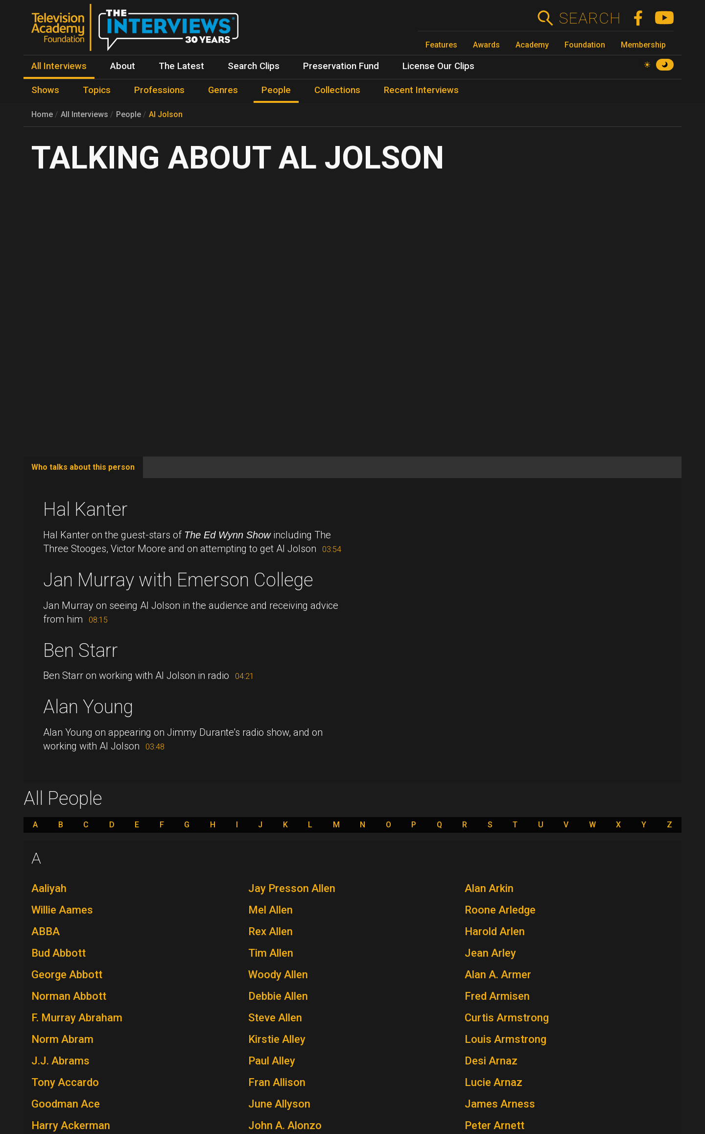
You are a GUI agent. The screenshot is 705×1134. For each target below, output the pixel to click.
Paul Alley (271, 1061)
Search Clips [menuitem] (254, 66)
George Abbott (66, 974)
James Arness (500, 1104)
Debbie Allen (278, 996)
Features (441, 44)
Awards (486, 44)
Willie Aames (62, 910)
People (128, 114)
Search (590, 18)
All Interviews (84, 114)
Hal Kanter (85, 509)
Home (42, 114)
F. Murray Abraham (76, 1018)
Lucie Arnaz (493, 1082)
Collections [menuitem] (337, 90)
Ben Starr (80, 650)
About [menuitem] (122, 66)
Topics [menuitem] (97, 90)
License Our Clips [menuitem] (438, 66)
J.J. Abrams (60, 1061)
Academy (532, 44)
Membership (643, 44)
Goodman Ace (65, 1104)
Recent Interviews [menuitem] (421, 90)
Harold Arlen (495, 931)
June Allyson (279, 1104)
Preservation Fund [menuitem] (341, 66)
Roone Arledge (500, 910)
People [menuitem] (276, 90)
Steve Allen (275, 1018)
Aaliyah (49, 888)
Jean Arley (490, 953)
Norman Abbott (68, 996)
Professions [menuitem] (159, 90)
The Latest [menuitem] (181, 66)
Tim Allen (270, 953)
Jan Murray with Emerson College (178, 580)
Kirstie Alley (277, 1039)
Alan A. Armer (498, 974)
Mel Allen (270, 910)
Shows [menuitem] (45, 90)
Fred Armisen (497, 996)
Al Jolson (166, 114)
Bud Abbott (58, 953)
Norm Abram (62, 1039)
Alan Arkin (489, 888)
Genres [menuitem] (223, 90)
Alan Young (88, 707)
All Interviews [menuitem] (59, 66)
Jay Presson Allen (291, 888)
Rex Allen (270, 931)
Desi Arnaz (491, 1061)
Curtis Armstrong (507, 1018)
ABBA (45, 931)
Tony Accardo (65, 1082)
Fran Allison (277, 1082)
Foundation (584, 44)
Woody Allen (278, 974)
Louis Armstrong (505, 1039)
